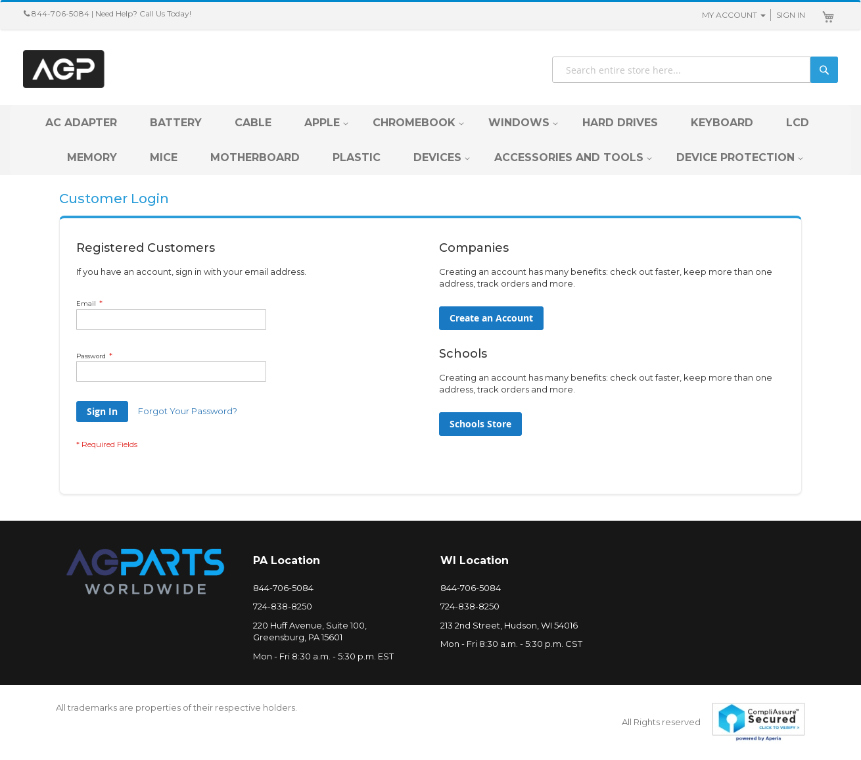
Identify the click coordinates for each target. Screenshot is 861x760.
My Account (729, 15)
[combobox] (695, 70)
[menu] (430, 140)
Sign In (790, 15)
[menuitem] (81, 122)
